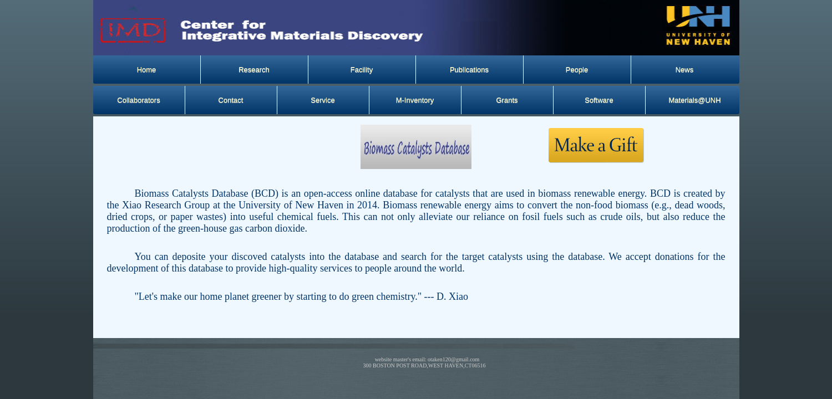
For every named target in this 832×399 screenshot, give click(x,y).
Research (254, 69)
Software (599, 100)
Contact (231, 100)
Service (322, 100)
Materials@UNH (695, 100)
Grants (507, 100)
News (685, 69)
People (577, 69)
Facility (362, 69)
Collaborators (138, 100)
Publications (469, 69)
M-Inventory (415, 100)
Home (146, 69)
